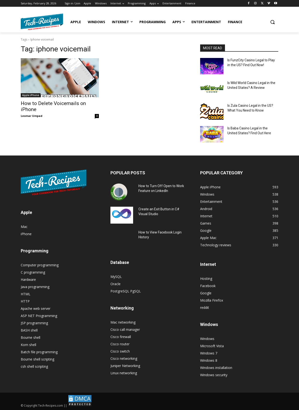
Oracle (115, 284)
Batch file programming (39, 352)
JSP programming (34, 323)
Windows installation (216, 367)
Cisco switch (120, 351)
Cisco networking (123, 358)
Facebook (208, 285)
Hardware (28, 279)
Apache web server (35, 308)
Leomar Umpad (31, 116)
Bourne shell (30, 337)
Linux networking (123, 373)
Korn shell (28, 344)
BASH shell (29, 330)
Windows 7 (208, 353)
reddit (204, 307)
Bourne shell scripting (37, 359)
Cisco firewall (120, 336)
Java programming (35, 286)
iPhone (26, 234)
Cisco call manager (125, 329)
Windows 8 (208, 360)
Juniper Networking (125, 365)
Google (205, 293)
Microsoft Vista (212, 346)
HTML (25, 294)
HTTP (25, 301)
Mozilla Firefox (211, 300)
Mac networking (123, 322)
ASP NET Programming (39, 315)
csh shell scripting (34, 366)
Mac (24, 226)
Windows (207, 338)
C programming (33, 272)
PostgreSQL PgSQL (125, 291)
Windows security (213, 375)
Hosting (206, 278)
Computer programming (40, 265)
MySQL (116, 276)
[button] (272, 22)
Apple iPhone (30, 95)
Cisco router (119, 344)
